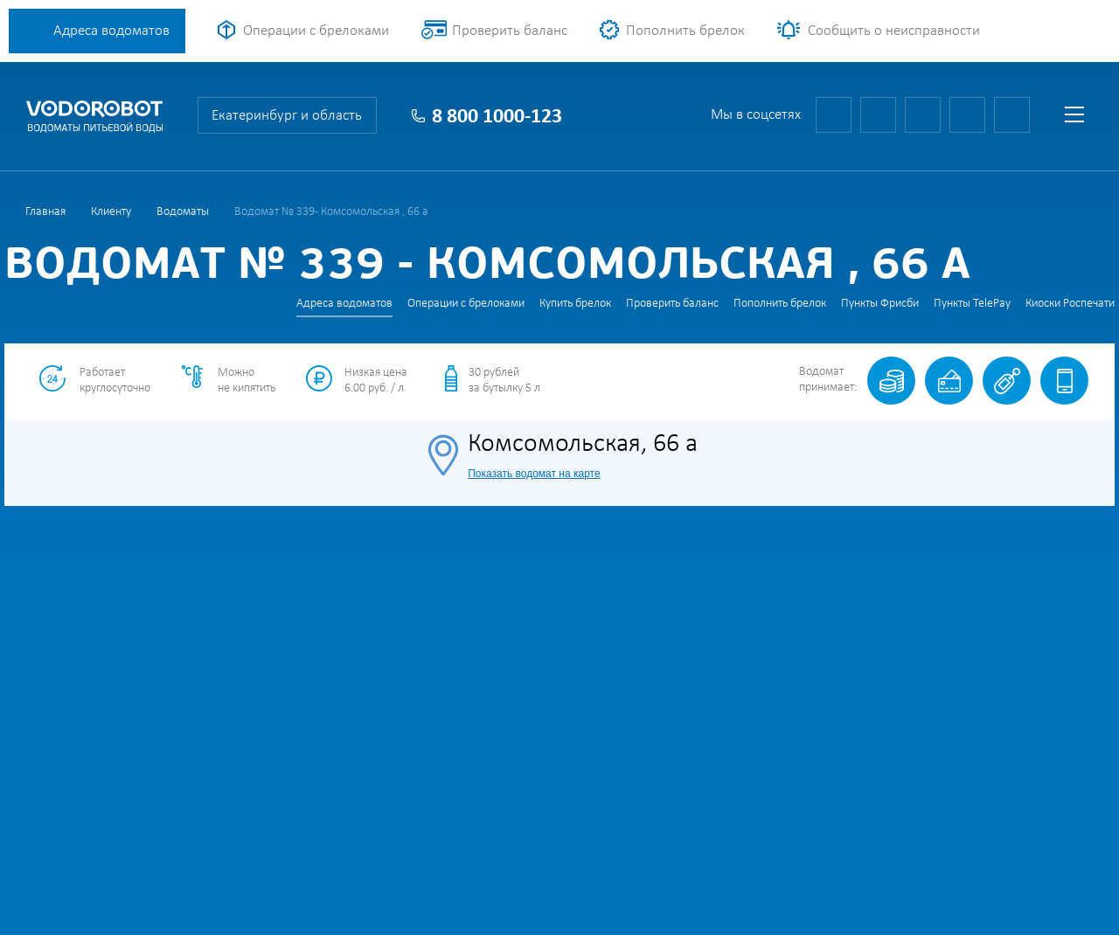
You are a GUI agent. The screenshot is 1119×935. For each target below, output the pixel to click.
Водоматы (182, 211)
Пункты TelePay (972, 303)
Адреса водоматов (111, 31)
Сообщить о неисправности (894, 31)
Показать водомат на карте (534, 474)
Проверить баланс (509, 31)
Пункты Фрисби (880, 303)
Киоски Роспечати (1070, 303)
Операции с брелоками (316, 31)
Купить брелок (575, 303)
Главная (45, 211)
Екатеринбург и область (287, 115)
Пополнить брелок (685, 31)
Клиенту (111, 211)
